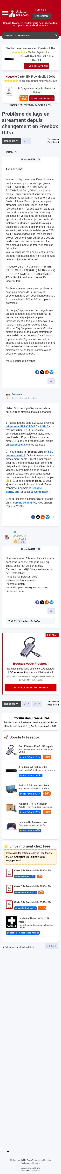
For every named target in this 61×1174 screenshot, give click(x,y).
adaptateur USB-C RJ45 (20, 426)
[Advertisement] (30, 1048)
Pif (14, 532)
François (17, 394)
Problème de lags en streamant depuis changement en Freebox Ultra (30, 123)
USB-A (44, 426)
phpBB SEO (36, 1168)
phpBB (22, 1160)
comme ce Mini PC (24, 502)
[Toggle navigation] (8, 1152)
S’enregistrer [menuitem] (42, 15)
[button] (5, 13)
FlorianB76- (11, 152)
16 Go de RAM (39, 491)
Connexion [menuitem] (41, 9)
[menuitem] (55, 35)
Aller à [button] (52, 946)
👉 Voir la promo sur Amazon (31, 687)
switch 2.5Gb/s (18, 444)
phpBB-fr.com (35, 1163)
